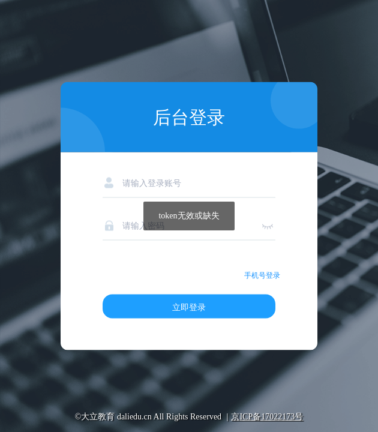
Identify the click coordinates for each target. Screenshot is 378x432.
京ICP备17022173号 (267, 416)
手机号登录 (262, 275)
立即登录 (189, 307)
